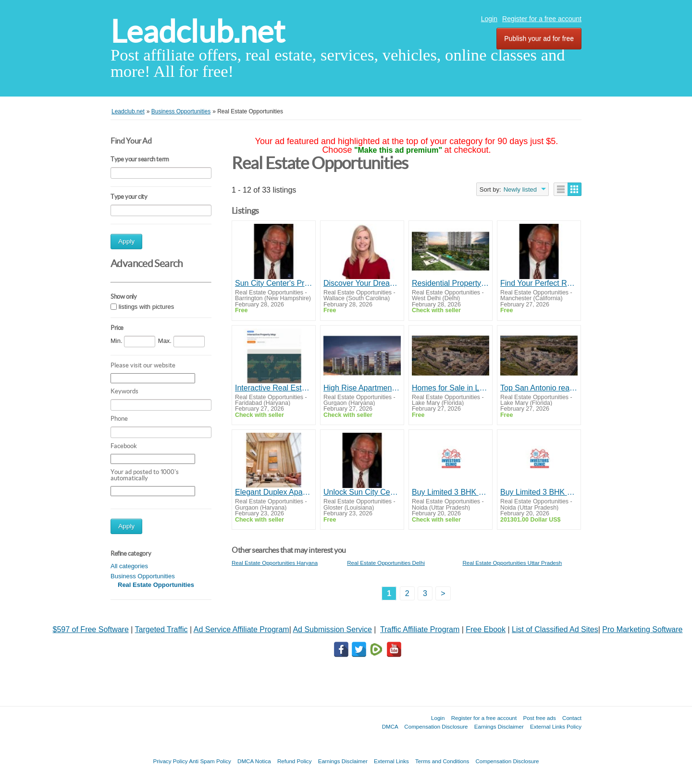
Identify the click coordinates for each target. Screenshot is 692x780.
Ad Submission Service (332, 629)
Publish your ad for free (539, 38)
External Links (391, 761)
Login (489, 19)
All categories (129, 566)
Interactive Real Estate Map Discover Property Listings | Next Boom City (273, 388)
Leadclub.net (198, 31)
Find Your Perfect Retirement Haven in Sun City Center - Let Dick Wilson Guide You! (539, 283)
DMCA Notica (254, 761)
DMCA (390, 726)
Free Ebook (486, 629)
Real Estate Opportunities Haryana (275, 563)
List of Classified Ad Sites (555, 629)
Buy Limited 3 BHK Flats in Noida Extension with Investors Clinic (450, 492)
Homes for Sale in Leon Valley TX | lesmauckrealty (450, 388)
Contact (571, 718)
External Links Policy (555, 726)
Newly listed (520, 189)
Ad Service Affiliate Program (241, 629)
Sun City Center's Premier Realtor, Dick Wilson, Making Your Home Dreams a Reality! (273, 283)
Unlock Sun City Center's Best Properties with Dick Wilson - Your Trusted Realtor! (362, 492)
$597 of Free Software (91, 629)
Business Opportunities (143, 576)
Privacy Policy (170, 761)
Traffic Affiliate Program (419, 629)
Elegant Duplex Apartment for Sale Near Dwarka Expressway (273, 492)
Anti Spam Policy (210, 761)
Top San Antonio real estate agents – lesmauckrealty (539, 388)
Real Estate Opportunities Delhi (386, 563)
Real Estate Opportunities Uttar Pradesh (512, 563)
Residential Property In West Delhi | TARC (450, 283)
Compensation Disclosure (436, 726)
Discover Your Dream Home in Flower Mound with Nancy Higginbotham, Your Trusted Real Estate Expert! (362, 283)
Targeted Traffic (161, 629)
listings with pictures (146, 306)
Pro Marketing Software (642, 629)
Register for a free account (541, 19)
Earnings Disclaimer (499, 726)
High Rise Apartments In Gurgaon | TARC (362, 388)
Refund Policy (294, 761)
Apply (126, 241)
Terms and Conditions (442, 761)
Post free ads (539, 718)
